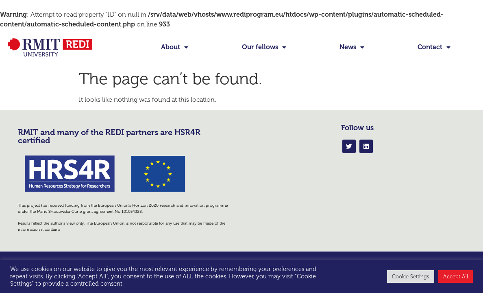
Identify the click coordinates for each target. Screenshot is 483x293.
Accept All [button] (455, 276)
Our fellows (264, 47)
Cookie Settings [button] (410, 276)
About (174, 47)
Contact (434, 47)
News (351, 47)
